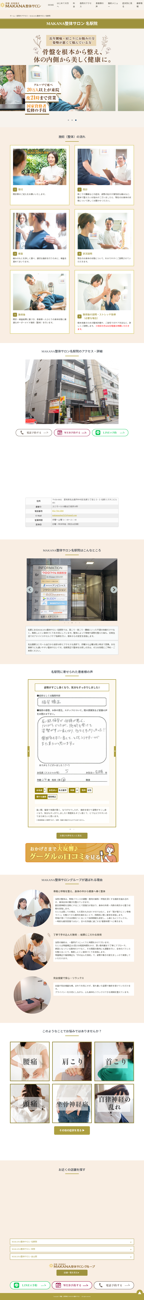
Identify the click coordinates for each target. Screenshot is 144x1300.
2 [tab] (72, 120)
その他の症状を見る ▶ (72, 1130)
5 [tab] (79, 622)
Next (114, 589)
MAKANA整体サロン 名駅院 (24, 1242)
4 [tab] (75, 622)
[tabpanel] (72, 589)
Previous (27, 589)
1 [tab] (68, 120)
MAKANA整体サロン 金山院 (24, 1257)
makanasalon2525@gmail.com (64, 515)
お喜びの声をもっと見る (71, 836)
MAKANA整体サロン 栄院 (23, 1249)
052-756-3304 (58, 511)
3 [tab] (75, 120)
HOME (51, 5)
